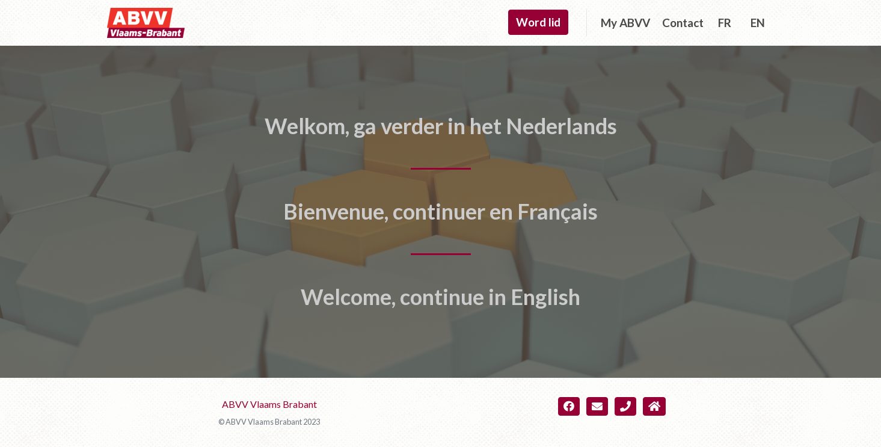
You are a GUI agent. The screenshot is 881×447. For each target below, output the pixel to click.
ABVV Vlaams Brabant (269, 404)
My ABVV (625, 22)
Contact (683, 22)
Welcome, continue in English (440, 296)
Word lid (538, 22)
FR (724, 22)
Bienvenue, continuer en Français (440, 211)
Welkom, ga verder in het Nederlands (441, 126)
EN (758, 22)
